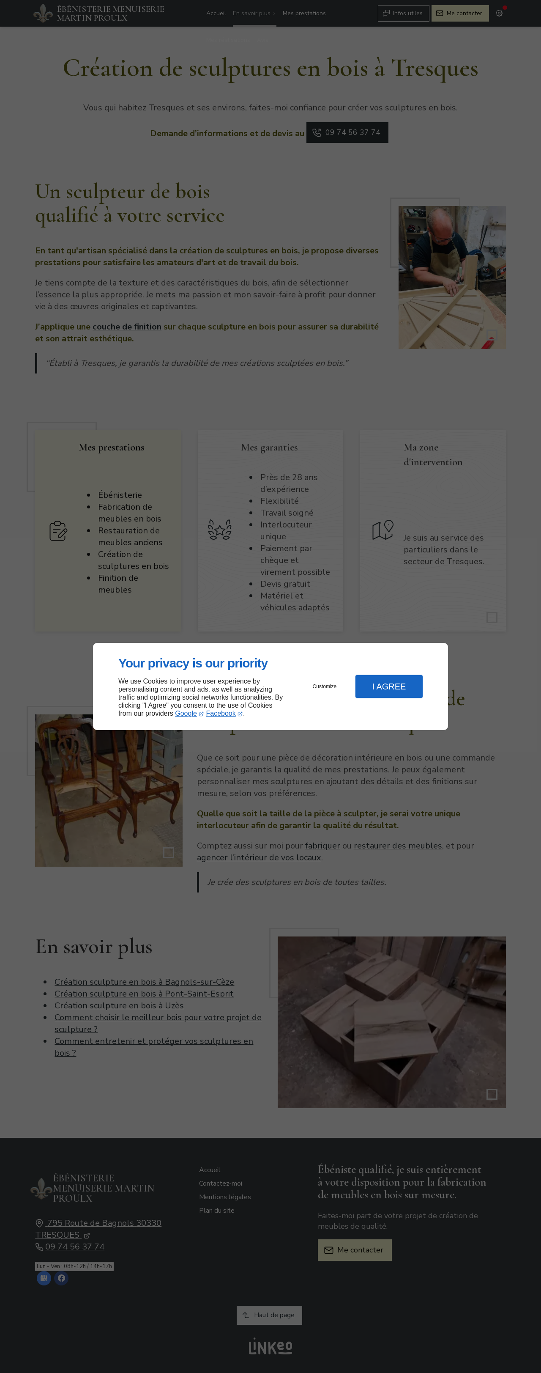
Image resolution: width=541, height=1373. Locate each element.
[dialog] (270, 686)
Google (186, 713)
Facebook (221, 713)
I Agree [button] (389, 686)
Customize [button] (325, 686)
